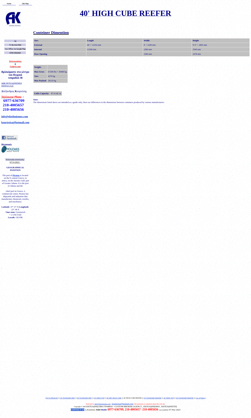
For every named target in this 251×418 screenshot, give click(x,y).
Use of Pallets (200, 398)
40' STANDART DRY (84, 398)
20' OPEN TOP (99, 398)
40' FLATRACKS (52, 398)
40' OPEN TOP (169, 398)
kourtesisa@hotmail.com (15, 122)
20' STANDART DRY (67, 398)
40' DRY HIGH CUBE (113, 398)
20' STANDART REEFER (152, 398)
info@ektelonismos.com (14, 116)
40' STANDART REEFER (184, 398)
